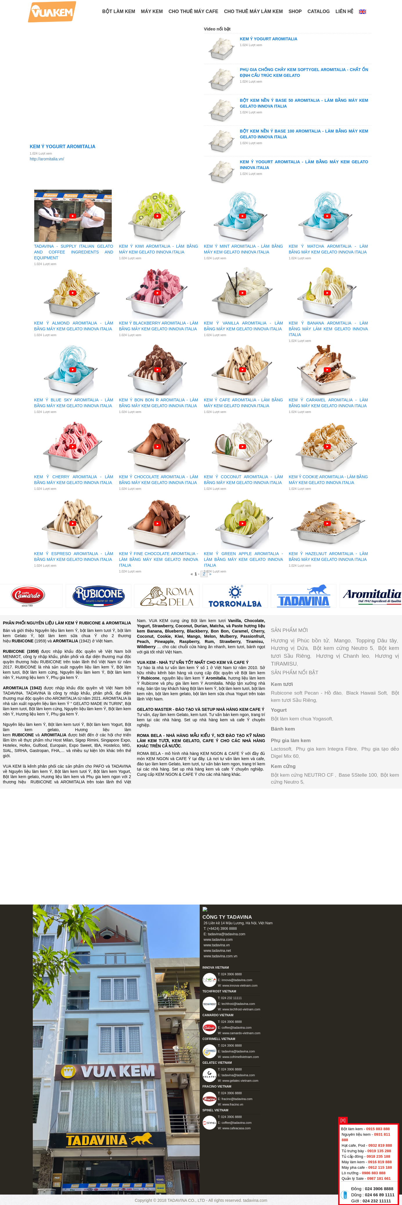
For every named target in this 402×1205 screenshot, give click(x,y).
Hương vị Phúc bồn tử (300, 640)
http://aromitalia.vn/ (47, 159)
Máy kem (152, 11)
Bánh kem (283, 729)
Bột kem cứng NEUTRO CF (303, 775)
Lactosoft (281, 749)
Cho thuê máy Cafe (193, 11)
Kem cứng (283, 766)
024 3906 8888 (379, 1188)
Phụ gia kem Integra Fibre (326, 749)
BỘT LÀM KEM (118, 11)
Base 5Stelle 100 (358, 775)
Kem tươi (282, 684)
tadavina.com (255, 1200)
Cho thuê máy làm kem (253, 11)
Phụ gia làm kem (291, 740)
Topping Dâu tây (376, 640)
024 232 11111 (377, 1201)
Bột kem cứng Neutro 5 (343, 648)
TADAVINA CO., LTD (186, 1200)
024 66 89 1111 (379, 1195)
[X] (342, 1120)
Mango (342, 640)
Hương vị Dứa (289, 648)
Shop (295, 11)
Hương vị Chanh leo (342, 656)
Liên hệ (344, 11)
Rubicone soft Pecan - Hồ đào (306, 693)
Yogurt (279, 710)
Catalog (318, 11)
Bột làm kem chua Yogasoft (301, 719)
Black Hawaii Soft (366, 693)
